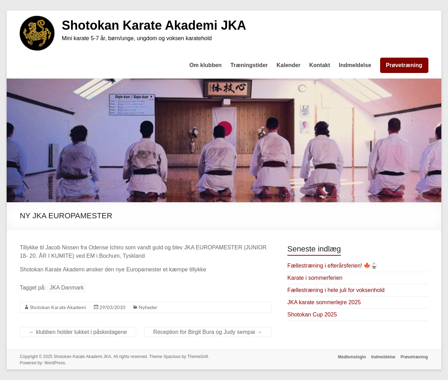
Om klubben (205, 65)
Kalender (288, 65)
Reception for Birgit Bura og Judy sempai (207, 332)
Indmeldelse (355, 65)
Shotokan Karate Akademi (58, 307)
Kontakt (319, 65)
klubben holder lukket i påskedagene (78, 332)
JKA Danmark (67, 288)
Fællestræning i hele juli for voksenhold (335, 290)
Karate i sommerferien (314, 278)
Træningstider (249, 65)
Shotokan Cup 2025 (312, 314)
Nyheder (148, 307)
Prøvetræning (404, 65)
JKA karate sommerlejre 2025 (324, 302)
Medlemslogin (351, 356)
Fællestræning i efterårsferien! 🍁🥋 (332, 266)
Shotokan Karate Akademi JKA (154, 25)
